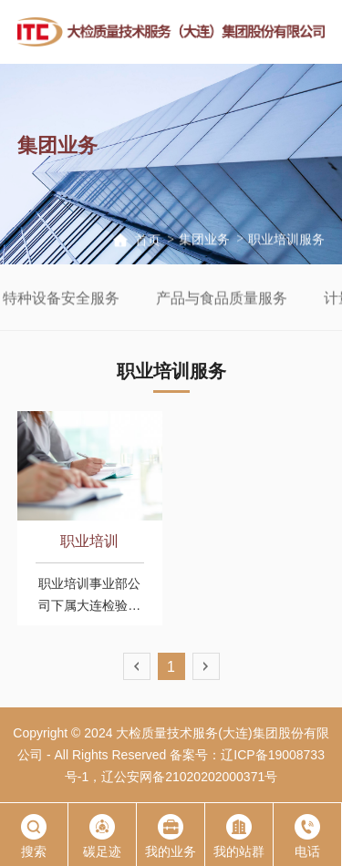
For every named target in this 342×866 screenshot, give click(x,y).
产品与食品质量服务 (246, 300)
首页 (148, 240)
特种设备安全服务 (85, 300)
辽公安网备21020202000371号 (189, 776)
